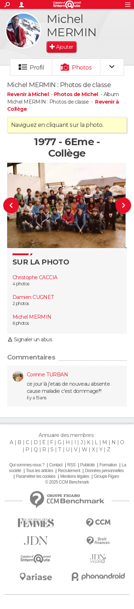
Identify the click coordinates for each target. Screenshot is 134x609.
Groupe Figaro (106, 476)
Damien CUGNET (33, 297)
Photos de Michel (76, 94)
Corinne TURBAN (47, 374)
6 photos (21, 323)
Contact (55, 464)
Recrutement (69, 470)
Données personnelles (104, 470)
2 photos (21, 303)
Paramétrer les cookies (35, 476)
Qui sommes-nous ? (26, 464)
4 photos (21, 283)
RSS (71, 464)
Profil (37, 67)
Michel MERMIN (32, 317)
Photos (81, 67)
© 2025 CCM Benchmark (67, 482)
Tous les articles (39, 470)
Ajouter (64, 47)
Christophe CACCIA (35, 277)
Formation (108, 464)
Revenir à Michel (28, 94)
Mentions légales (74, 476)
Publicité (87, 464)
